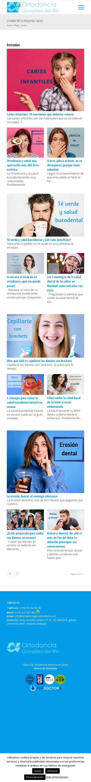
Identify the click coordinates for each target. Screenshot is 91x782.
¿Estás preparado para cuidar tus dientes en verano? (25, 535)
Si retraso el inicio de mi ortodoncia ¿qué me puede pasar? (23, 281)
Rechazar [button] (52, 770)
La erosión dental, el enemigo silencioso (32, 496)
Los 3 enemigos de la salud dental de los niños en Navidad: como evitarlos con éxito (65, 283)
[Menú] (79, 7)
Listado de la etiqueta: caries (25, 20)
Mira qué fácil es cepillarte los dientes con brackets (39, 361)
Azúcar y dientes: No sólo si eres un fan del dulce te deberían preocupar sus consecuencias (64, 540)
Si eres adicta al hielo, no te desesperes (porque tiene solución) (64, 165)
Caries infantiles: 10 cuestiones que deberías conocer (40, 114)
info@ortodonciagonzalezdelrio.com (35, 616)
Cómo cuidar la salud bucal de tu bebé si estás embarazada (63, 402)
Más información (57, 777)
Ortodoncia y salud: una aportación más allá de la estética (23, 165)
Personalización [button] (34, 777)
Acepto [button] (38, 770)
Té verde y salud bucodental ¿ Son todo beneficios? (39, 240)
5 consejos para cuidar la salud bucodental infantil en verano (24, 402)
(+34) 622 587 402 (25, 612)
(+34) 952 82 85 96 (30, 608)
